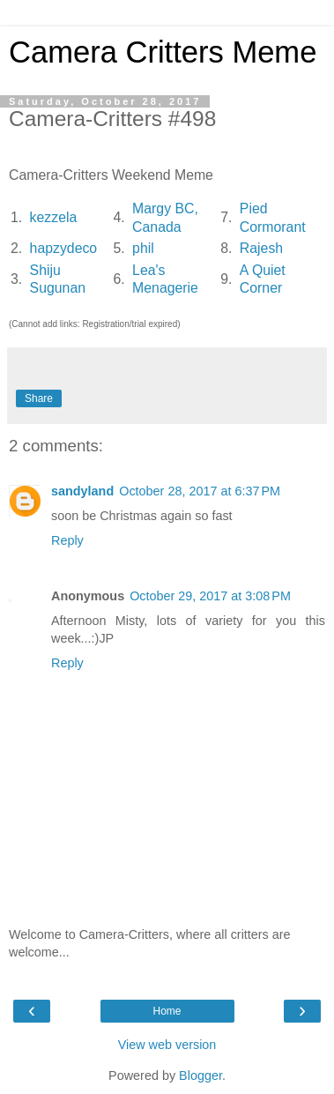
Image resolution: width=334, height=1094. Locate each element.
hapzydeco (64, 248)
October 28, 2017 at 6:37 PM (199, 491)
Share (39, 398)
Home (166, 1011)
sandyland (82, 491)
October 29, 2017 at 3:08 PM (210, 596)
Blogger (200, 1075)
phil (143, 248)
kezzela (54, 217)
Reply (67, 540)
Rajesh (261, 248)
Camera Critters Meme (162, 52)
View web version (167, 1045)
